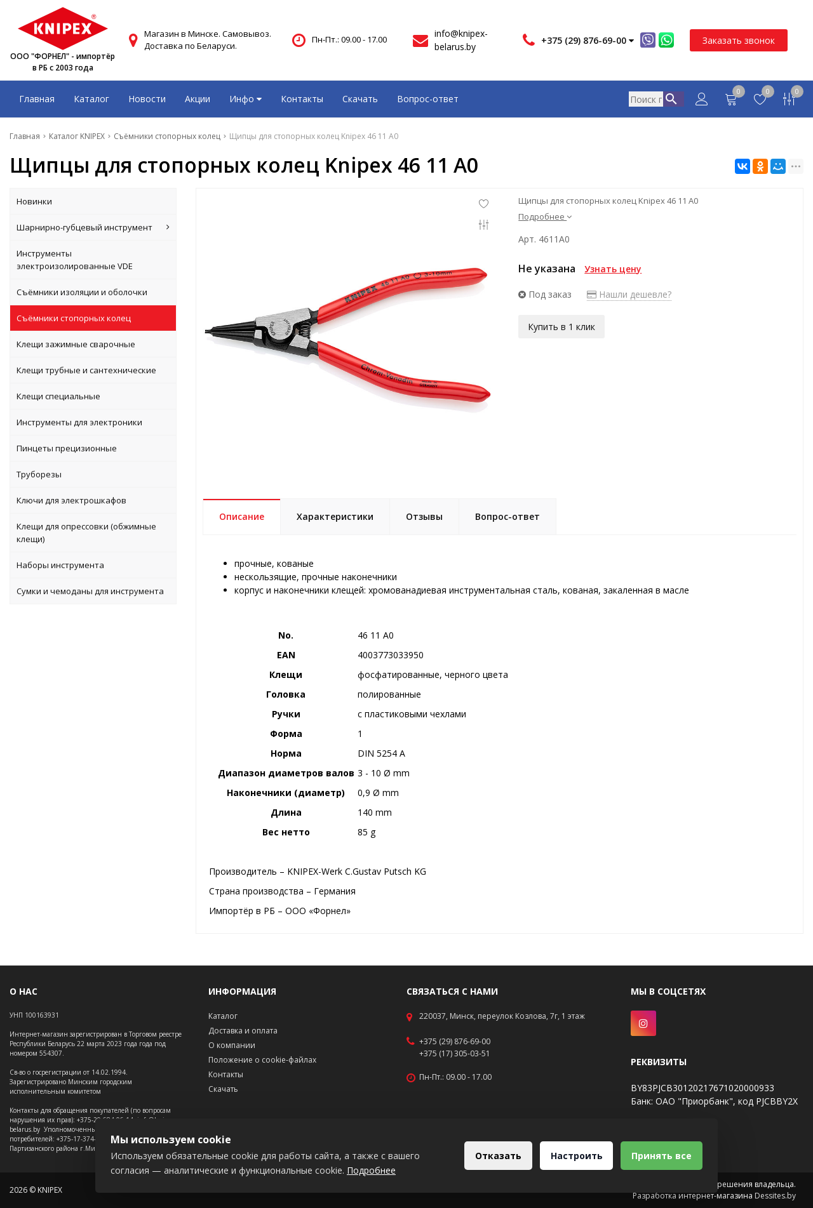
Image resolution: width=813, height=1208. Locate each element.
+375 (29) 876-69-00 (454, 1042)
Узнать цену (613, 269)
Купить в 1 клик (561, 325)
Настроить (572, 1156)
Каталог (91, 99)
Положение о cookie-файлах (262, 1059)
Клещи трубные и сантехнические (86, 370)
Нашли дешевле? (629, 294)
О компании (231, 1045)
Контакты (302, 99)
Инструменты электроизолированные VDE (75, 260)
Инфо (245, 99)
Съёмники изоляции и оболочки (82, 292)
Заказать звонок (738, 40)
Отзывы (424, 516)
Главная (37, 99)
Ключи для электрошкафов (71, 500)
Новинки (34, 201)
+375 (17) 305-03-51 (454, 1054)
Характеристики (335, 516)
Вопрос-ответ (428, 99)
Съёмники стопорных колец (74, 318)
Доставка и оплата (243, 1030)
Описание (241, 516)
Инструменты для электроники (79, 422)
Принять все (660, 1156)
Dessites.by (775, 1195)
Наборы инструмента (60, 565)
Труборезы (39, 474)
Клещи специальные (58, 396)
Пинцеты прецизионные (67, 448)
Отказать (491, 1156)
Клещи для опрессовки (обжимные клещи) (86, 533)
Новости (147, 99)
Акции (197, 99)
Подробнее (545, 216)
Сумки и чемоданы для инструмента (90, 591)
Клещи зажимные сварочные (76, 344)
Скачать (360, 99)
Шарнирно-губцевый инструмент (93, 227)
